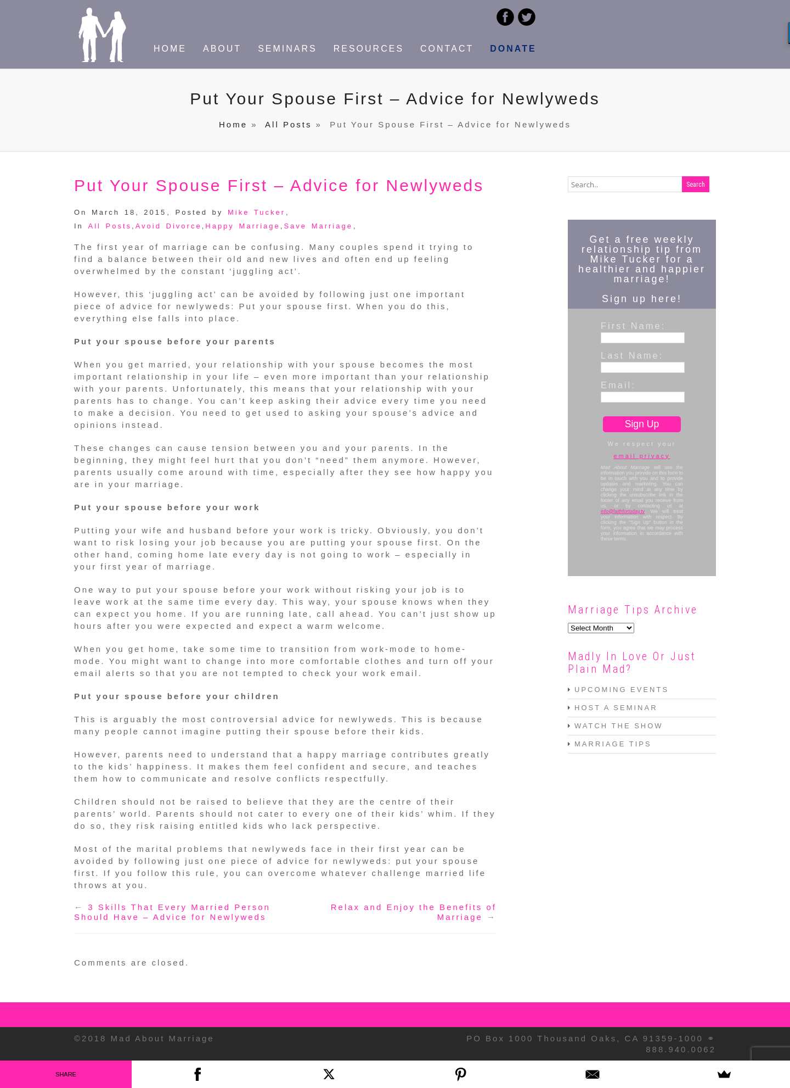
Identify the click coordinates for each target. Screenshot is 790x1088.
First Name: (633, 326)
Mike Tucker (256, 212)
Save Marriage (318, 226)
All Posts (288, 124)
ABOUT (222, 48)
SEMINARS (287, 48)
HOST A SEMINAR (616, 708)
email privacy (641, 456)
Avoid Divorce (169, 226)
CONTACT (446, 48)
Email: (618, 385)
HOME (170, 48)
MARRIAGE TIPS (613, 744)
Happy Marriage (242, 226)
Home (233, 124)
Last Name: (632, 355)
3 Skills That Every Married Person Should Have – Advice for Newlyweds (172, 912)
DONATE (513, 48)
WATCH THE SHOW (618, 726)
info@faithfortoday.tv (623, 511)
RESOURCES (369, 48)
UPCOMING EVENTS (621, 689)
